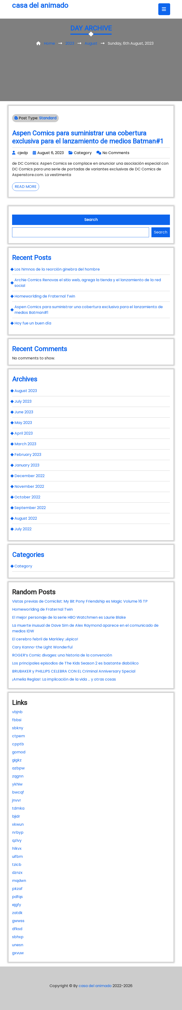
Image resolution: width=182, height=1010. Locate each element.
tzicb (16, 864)
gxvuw (18, 953)
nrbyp (17, 832)
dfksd (17, 929)
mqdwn (19, 880)
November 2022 (29, 486)
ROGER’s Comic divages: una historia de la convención (62, 655)
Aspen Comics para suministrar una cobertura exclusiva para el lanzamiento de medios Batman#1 (88, 137)
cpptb (18, 744)
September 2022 (30, 507)
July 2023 (23, 401)
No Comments (115, 152)
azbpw (18, 768)
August (91, 43)
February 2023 (27, 454)
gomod (18, 752)
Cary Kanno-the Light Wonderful (42, 647)
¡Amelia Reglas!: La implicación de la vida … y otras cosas (64, 679)
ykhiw (17, 784)
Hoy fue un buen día (32, 323)
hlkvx (17, 848)
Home (49, 43)
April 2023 (23, 433)
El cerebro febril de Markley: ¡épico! (45, 639)
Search (91, 219)
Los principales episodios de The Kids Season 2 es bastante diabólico (75, 663)
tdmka (18, 808)
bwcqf (18, 792)
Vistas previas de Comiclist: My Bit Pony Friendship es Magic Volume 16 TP (80, 601)
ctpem (18, 736)
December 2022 (29, 476)
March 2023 (25, 444)
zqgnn (17, 776)
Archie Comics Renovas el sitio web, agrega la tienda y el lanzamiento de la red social (87, 282)
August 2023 (25, 390)
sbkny (17, 728)
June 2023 (23, 412)
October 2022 (27, 497)
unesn (17, 945)
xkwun (18, 824)
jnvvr (16, 800)
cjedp (23, 152)
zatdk (17, 912)
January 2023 (26, 465)
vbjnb (17, 712)
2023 (69, 43)
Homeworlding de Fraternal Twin (44, 296)
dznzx (17, 872)
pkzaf (17, 888)
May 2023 (23, 422)
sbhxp (17, 937)
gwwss (18, 921)
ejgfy (16, 904)
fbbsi (16, 720)
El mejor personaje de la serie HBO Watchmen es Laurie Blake (69, 617)
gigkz (17, 760)
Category (83, 152)
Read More (27, 187)
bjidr (16, 816)
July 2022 (23, 529)
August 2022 (25, 518)
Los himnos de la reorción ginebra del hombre (57, 269)
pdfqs (17, 896)
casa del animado (40, 5)
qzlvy (17, 840)
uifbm (17, 856)
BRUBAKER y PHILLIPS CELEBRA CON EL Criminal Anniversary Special (73, 671)
